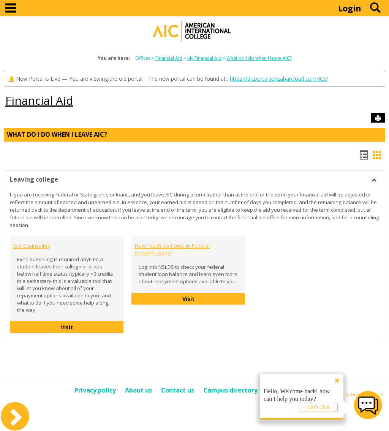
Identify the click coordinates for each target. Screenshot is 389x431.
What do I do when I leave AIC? (259, 58)
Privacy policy (95, 390)
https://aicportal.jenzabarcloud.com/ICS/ (279, 78)
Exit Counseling (31, 245)
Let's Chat (319, 407)
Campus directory (230, 390)
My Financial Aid (204, 58)
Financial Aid (168, 58)
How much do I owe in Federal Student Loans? (172, 249)
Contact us (177, 390)
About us (138, 390)
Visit (88, 327)
